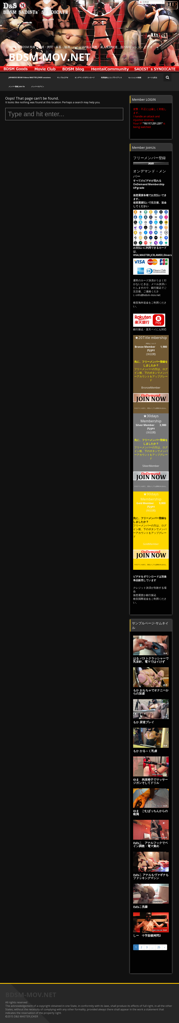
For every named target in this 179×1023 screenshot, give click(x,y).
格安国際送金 (141, 599)
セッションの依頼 (134, 77)
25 (158, 947)
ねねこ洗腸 (140, 907)
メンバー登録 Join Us (17, 86)
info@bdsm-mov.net (148, 295)
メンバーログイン (37, 86)
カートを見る (152, 77)
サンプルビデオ (62, 77)
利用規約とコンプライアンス (111, 77)
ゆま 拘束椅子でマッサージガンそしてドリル (150, 781)
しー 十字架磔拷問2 (147, 935)
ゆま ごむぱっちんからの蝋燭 (150, 812)
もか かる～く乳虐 (145, 751)
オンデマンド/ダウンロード (85, 77)
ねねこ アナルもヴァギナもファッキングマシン (151, 876)
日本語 (144, 1)
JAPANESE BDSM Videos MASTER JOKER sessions (30, 77)
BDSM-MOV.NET (49, 57)
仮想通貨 (138, 595)
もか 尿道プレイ (143, 722)
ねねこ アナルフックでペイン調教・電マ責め (150, 844)
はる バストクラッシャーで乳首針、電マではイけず (151, 659)
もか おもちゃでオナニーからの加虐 (151, 691)
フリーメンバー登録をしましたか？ (155, 363)
